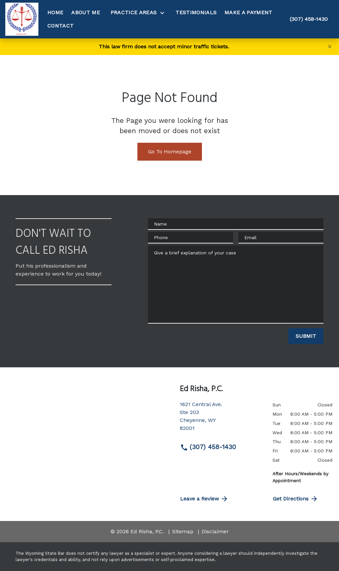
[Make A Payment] (248, 12)
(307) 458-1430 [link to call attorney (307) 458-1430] (208, 447)
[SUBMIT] (305, 336)
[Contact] (60, 25)
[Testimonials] (196, 12)
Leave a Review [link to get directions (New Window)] (204, 499)
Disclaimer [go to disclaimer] (215, 531)
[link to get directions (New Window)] (221, 419)
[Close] (330, 46)
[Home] (55, 12)
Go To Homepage (169, 151)
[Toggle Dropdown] (164, 13)
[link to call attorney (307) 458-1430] (308, 19)
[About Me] (86, 12)
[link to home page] (21, 19)
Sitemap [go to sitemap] (182, 531)
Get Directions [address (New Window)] (295, 499)
